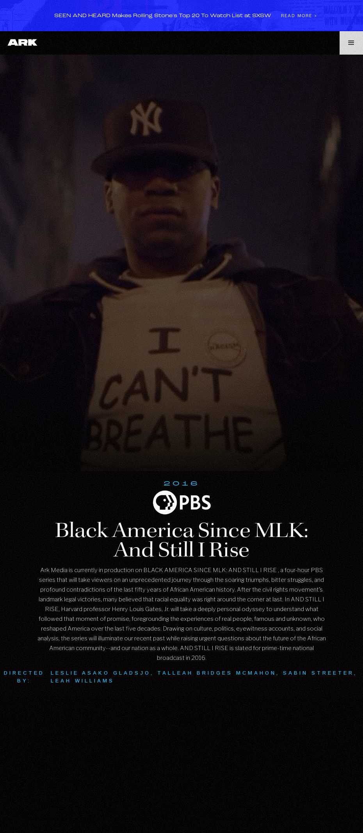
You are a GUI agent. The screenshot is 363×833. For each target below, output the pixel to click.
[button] (351, 43)
